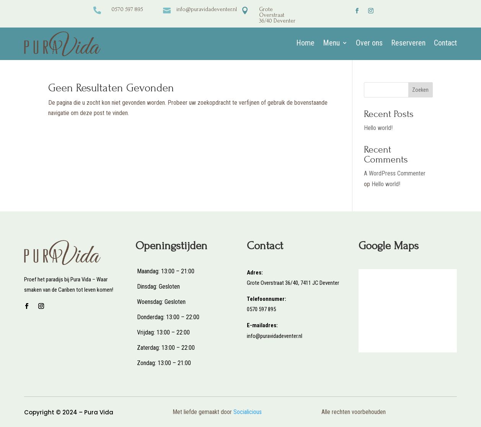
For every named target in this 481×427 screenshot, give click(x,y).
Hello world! (378, 128)
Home (305, 43)
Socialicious (247, 412)
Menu (331, 43)
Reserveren (408, 43)
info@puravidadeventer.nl (206, 9)
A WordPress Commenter (395, 173)
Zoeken (420, 90)
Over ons (369, 43)
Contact (445, 43)
